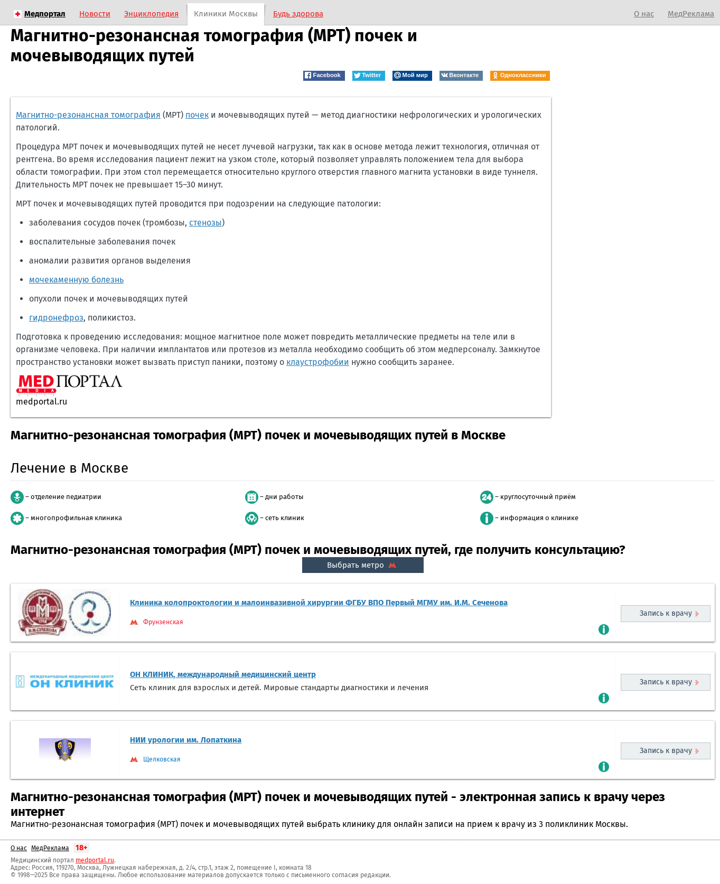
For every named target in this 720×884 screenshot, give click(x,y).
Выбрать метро (363, 565)
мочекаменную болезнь (76, 280)
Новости (94, 13)
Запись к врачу (666, 613)
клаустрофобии (317, 362)
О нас (644, 13)
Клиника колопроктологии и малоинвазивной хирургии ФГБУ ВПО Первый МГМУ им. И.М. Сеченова (319, 602)
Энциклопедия (151, 13)
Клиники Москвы (226, 13)
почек (197, 115)
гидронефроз (56, 318)
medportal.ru (95, 860)
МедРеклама (691, 13)
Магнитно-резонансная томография (88, 115)
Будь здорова (298, 13)
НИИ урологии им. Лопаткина (185, 740)
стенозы (205, 223)
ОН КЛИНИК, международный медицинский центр (223, 674)
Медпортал (45, 13)
